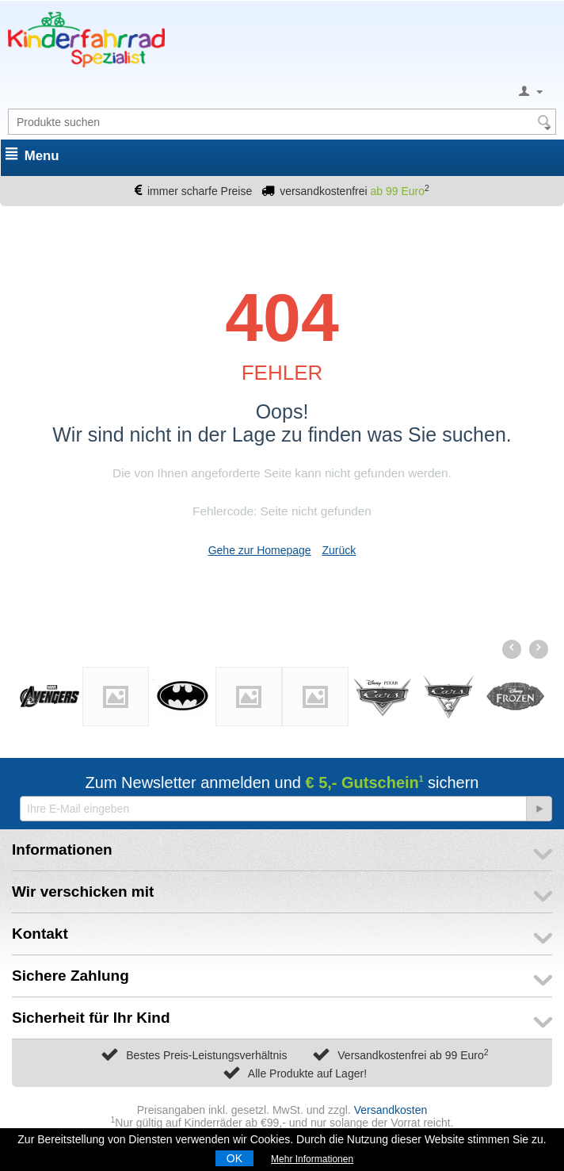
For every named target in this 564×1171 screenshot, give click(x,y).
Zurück (339, 550)
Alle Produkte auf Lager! (307, 1073)
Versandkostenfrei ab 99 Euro (412, 1055)
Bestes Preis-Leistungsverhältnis (206, 1055)
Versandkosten (391, 1110)
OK (234, 1158)
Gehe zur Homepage (259, 550)
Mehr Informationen (312, 1159)
